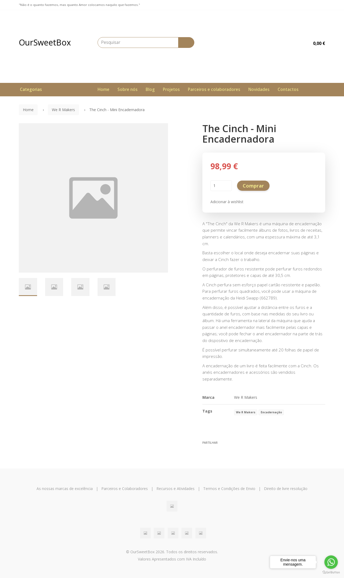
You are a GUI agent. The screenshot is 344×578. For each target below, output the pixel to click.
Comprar (253, 185)
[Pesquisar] (186, 42)
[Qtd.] (221, 185)
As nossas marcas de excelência (65, 488)
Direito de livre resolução (285, 488)
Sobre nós (127, 89)
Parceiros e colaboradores (214, 89)
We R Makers (63, 109)
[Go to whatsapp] (331, 562)
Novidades (259, 89)
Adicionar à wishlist (226, 201)
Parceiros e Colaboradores (124, 488)
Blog (150, 89)
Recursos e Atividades (175, 488)
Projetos (171, 89)
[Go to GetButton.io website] (331, 572)
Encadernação (271, 412)
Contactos (288, 89)
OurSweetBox (45, 42)
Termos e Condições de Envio (229, 488)
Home (103, 89)
